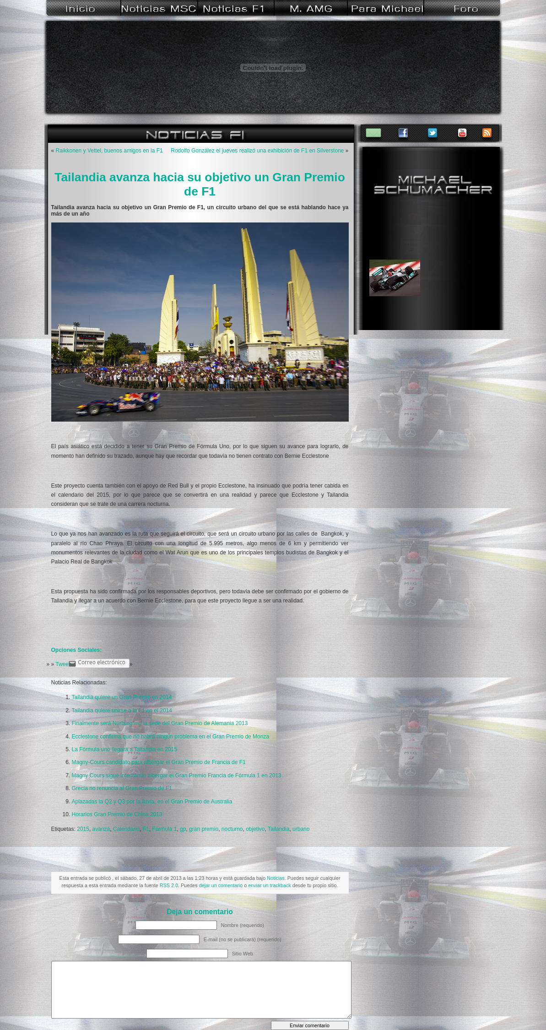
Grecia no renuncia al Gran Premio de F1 (122, 788)
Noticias (275, 878)
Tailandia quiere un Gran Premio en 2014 (122, 697)
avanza (101, 829)
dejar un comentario (221, 885)
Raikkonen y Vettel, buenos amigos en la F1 (109, 150)
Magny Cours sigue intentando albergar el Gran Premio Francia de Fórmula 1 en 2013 (176, 775)
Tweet (62, 664)
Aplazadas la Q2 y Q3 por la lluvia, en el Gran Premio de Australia (152, 801)
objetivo (255, 829)
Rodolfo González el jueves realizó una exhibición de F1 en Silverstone (257, 150)
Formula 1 (164, 829)
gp (183, 829)
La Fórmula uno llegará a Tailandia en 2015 (125, 749)
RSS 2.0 (169, 885)
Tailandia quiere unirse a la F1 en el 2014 (122, 710)
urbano (300, 829)
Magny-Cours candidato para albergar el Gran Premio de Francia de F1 (159, 762)
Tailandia (278, 829)
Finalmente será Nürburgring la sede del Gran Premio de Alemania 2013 (160, 723)
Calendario (126, 829)
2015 (83, 829)
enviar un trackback (269, 885)
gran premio (203, 829)
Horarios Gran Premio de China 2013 (117, 814)
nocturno (232, 829)
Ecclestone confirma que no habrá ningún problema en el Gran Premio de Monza (171, 736)
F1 (146, 829)
